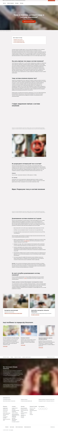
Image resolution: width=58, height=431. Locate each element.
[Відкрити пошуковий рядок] (54, 3)
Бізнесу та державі (10, 3)
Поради (12, 357)
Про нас (4, 3)
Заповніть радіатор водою (26, 357)
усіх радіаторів (26, 240)
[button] (51, 357)
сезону (25, 278)
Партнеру (21, 3)
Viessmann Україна (6, 357)
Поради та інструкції (17, 357)
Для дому (16, 3)
